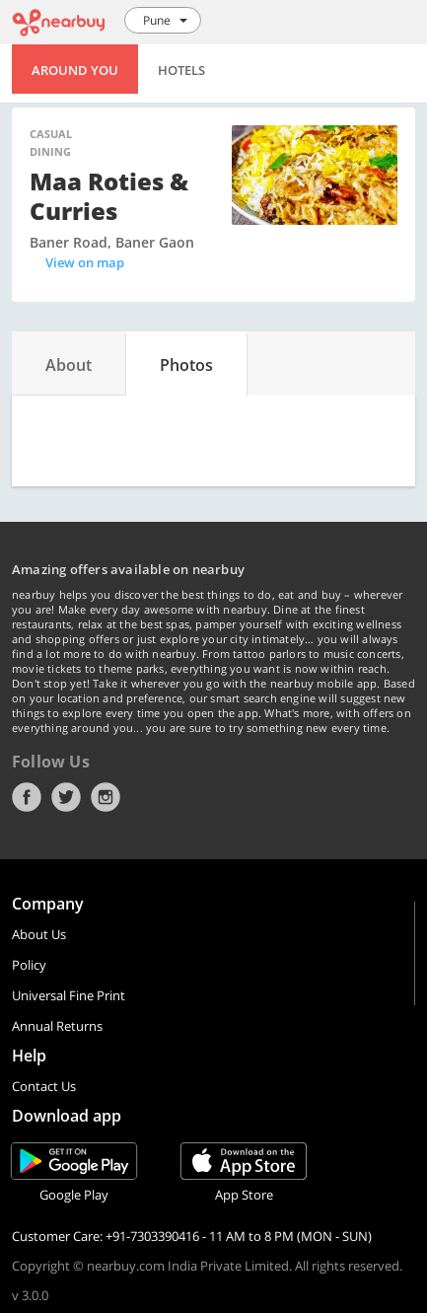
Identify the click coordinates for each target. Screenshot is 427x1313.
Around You (75, 70)
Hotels (181, 70)
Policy (29, 965)
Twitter (66, 797)
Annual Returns (57, 1026)
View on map (84, 262)
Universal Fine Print (68, 995)
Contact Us (44, 1086)
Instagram (105, 797)
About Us (39, 934)
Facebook (26, 797)
